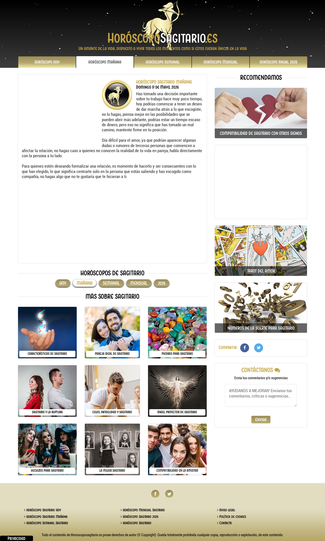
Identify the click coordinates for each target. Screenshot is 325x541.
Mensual (221, 62)
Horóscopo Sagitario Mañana (46, 516)
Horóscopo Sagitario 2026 (139, 516)
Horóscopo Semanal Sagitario (46, 523)
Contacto (224, 523)
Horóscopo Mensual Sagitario (143, 510)
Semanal (163, 62)
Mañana (104, 62)
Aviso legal (226, 510)
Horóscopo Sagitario (136, 523)
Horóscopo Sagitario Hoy (42, 510)
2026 (278, 62)
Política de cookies (231, 516)
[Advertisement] (61, 111)
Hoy (47, 62)
